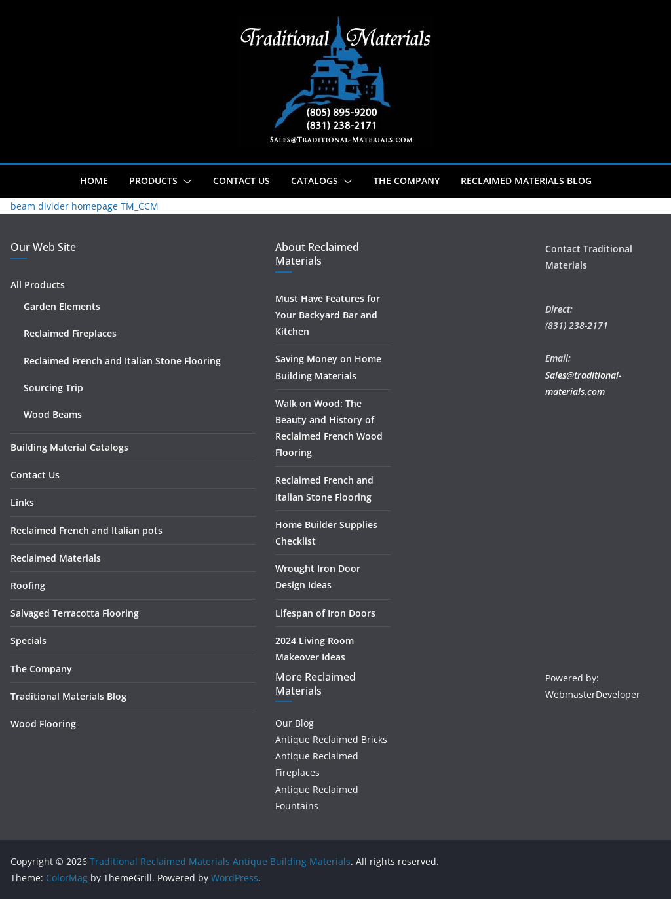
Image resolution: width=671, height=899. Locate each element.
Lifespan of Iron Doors (325, 613)
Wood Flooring (43, 723)
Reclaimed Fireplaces (70, 333)
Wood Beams (53, 414)
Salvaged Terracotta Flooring (74, 613)
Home (94, 180)
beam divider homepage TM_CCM (84, 206)
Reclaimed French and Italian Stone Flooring (122, 360)
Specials (28, 640)
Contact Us (241, 180)
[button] (185, 181)
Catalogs (314, 180)
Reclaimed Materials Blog (526, 180)
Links (22, 502)
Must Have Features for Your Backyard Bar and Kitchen (327, 314)
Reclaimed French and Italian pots (86, 530)
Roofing (27, 585)
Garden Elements (62, 306)
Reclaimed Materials (55, 558)
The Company (407, 180)
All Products (37, 284)
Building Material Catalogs (69, 447)
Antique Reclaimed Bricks (331, 739)
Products (153, 180)
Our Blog (294, 723)
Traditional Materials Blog (68, 696)
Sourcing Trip (53, 387)
